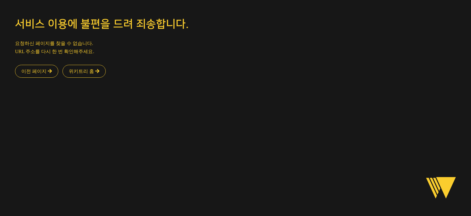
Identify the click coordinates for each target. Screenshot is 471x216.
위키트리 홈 (84, 71)
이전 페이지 (36, 71)
